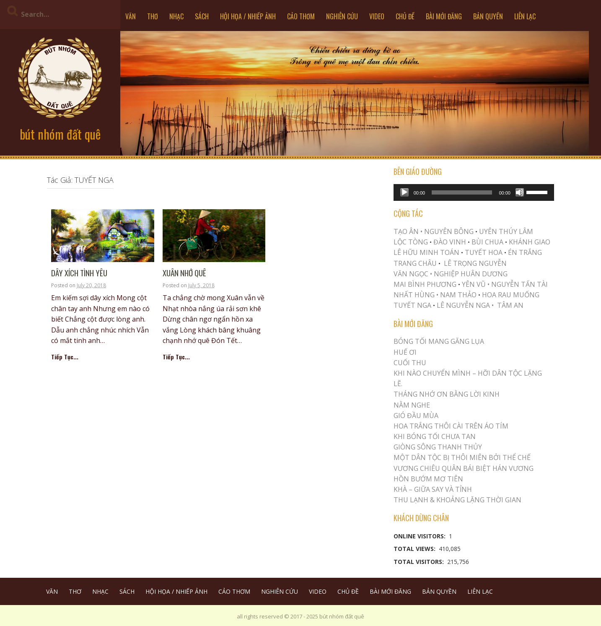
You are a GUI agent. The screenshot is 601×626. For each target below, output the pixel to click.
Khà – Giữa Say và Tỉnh (433, 489)
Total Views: (415, 549)
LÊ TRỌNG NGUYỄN (475, 263)
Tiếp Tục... (64, 356)
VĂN (130, 16)
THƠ (152, 16)
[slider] (462, 192)
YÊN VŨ (474, 284)
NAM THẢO (458, 294)
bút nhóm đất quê (60, 134)
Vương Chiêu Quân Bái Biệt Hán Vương (464, 468)
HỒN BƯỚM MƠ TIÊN (428, 478)
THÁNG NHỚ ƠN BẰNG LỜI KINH (447, 394)
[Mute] (520, 192)
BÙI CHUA (487, 242)
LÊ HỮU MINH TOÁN (426, 252)
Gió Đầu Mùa (416, 415)
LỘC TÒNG (411, 242)
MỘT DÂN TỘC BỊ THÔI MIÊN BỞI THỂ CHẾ (462, 457)
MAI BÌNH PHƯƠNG (425, 284)
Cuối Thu (410, 362)
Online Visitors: (420, 536)
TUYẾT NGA (413, 305)
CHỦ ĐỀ (405, 16)
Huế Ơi (405, 352)
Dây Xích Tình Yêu (79, 273)
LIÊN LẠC (525, 16)
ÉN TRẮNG (525, 252)
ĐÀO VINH (449, 242)
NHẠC (176, 16)
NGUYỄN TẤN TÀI (519, 284)
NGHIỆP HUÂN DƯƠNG (471, 273)
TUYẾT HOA (484, 252)
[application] (474, 192)
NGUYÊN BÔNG (449, 231)
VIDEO (376, 16)
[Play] (404, 192)
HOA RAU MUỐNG (509, 294)
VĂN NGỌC (412, 273)
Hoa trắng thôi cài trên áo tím (451, 426)
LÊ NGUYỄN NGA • (465, 305)
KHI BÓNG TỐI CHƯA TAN (435, 436)
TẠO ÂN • (408, 231)
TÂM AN (510, 305)
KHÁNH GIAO (529, 242)
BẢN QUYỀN (488, 16)
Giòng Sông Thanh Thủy (438, 447)
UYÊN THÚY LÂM (505, 231)
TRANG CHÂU (415, 263)
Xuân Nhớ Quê (184, 273)
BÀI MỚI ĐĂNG (444, 16)
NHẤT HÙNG (414, 294)
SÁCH (202, 16)
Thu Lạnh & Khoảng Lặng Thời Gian (457, 499)
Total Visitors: (420, 562)
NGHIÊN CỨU (342, 16)
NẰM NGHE (412, 405)
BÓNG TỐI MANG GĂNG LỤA (439, 341)
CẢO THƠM (301, 16)
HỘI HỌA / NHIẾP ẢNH (248, 16)
